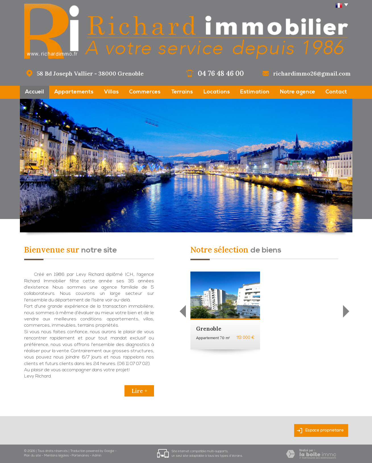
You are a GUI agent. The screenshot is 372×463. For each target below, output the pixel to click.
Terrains (182, 92)
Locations (216, 92)
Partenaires (80, 455)
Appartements (73, 92)
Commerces (145, 92)
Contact (336, 92)
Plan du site (32, 455)
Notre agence (297, 92)
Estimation (254, 92)
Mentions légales (56, 455)
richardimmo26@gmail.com (312, 73)
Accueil (34, 92)
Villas (111, 92)
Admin (96, 455)
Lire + (139, 390)
